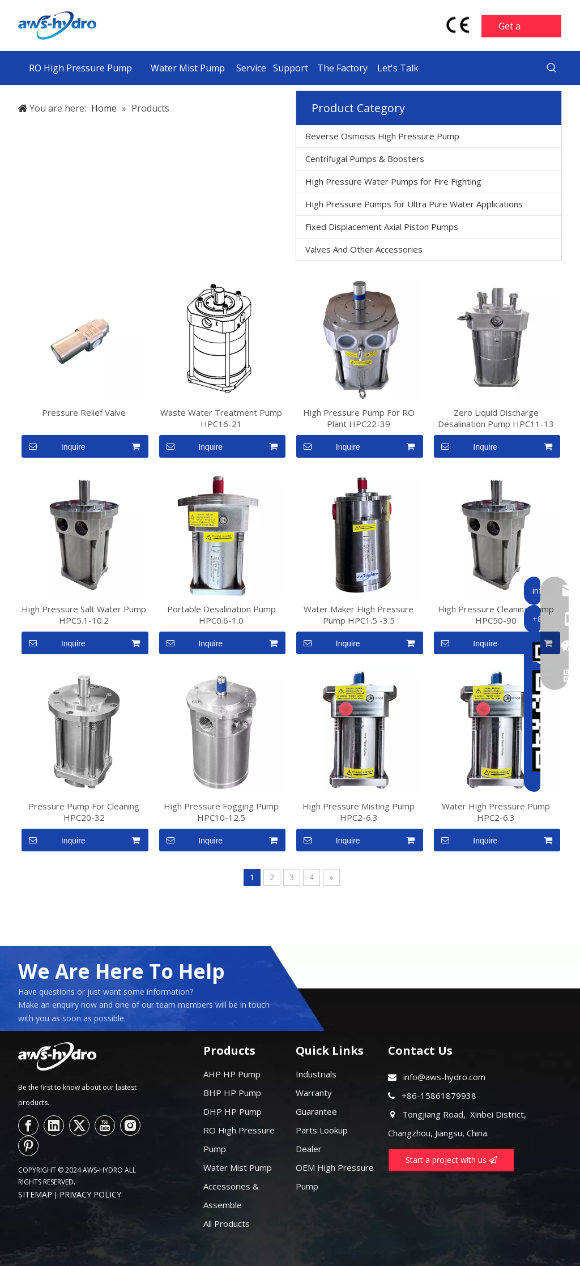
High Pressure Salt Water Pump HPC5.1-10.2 (84, 614)
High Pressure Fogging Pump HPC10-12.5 (221, 811)
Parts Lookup (322, 1130)
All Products (226, 1223)
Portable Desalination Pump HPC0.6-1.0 (221, 614)
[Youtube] (105, 1125)
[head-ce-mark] (458, 24)
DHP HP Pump (232, 1111)
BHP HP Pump (232, 1092)
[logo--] (57, 1056)
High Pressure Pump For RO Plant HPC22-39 (359, 418)
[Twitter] (79, 1125)
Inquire (54, 446)
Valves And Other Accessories (364, 249)
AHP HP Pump (232, 1074)
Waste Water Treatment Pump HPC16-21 (221, 418)
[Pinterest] (28, 1146)
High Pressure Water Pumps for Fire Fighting (393, 181)
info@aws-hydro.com (444, 1076)
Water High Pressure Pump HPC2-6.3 (496, 811)
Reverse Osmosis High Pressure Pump (382, 136)
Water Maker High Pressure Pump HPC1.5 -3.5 (358, 614)
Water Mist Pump (237, 1167)
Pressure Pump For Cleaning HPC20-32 (83, 811)
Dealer (309, 1148)
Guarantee (316, 1111)
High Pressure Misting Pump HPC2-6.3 (358, 811)
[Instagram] (130, 1125)
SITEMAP (35, 1194)
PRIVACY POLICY (90, 1194)
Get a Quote (511, 29)
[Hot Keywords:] (551, 68)
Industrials (316, 1074)
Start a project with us (451, 1159)
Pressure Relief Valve (84, 412)
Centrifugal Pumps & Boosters (364, 158)
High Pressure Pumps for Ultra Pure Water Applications (414, 204)
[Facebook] (28, 1125)
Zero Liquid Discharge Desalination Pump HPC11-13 (496, 418)
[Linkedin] (54, 1125)
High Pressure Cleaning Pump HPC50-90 (496, 614)
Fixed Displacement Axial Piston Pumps (381, 226)
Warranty (314, 1092)
